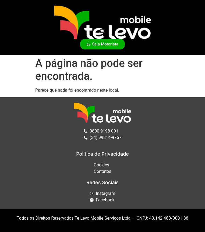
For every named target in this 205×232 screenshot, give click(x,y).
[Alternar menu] (102, 31)
